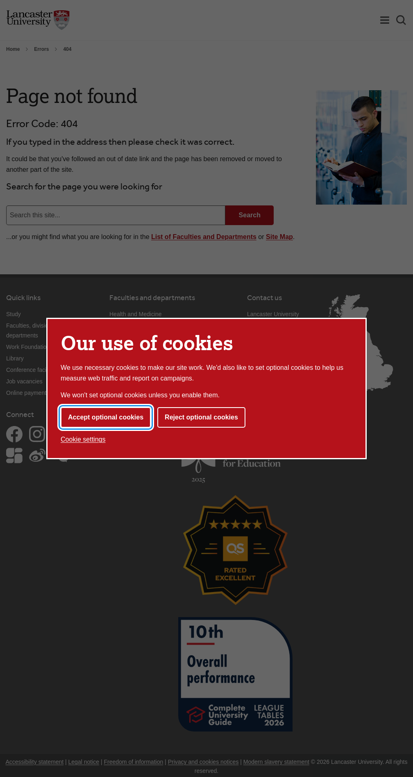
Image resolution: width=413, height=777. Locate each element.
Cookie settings (83, 439)
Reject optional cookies (201, 417)
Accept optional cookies (105, 417)
